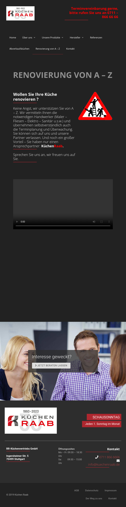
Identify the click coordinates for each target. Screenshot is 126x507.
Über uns (30, 37)
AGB (76, 490)
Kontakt (70, 48)
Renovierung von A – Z (48, 48)
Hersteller (78, 37)
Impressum (111, 490)
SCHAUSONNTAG (106, 417)
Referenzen (96, 37)
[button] (51, 366)
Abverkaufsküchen (19, 48)
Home (12, 37)
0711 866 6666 (109, 457)
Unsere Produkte (54, 37)
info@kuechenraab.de (103, 464)
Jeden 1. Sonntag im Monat (102, 423)
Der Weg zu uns (94, 498)
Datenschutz (91, 490)
